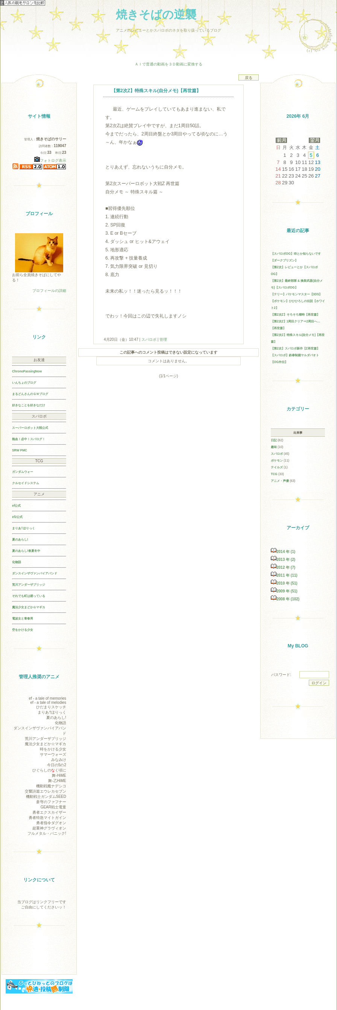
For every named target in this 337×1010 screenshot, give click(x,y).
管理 (163, 339)
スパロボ (149, 339)
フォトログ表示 (50, 160)
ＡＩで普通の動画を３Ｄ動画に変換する (168, 64)
